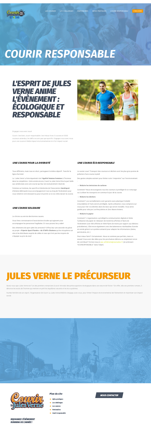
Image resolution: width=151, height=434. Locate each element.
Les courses (56, 406)
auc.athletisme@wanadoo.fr (112, 242)
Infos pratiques (57, 399)
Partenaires (56, 410)
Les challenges (57, 403)
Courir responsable (59, 413)
